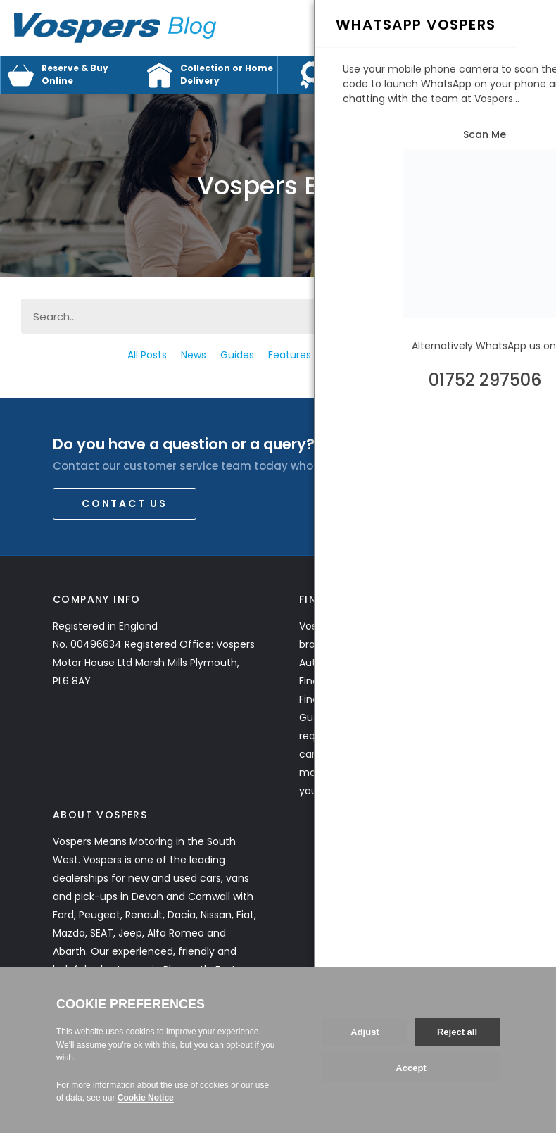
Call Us (493, 31)
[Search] (517, 316)
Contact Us (125, 503)
